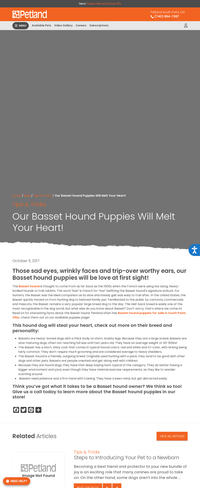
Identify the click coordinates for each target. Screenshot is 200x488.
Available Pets (41, 25)
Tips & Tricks (42, 195)
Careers (81, 25)
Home (16, 195)
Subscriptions (99, 25)
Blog (27, 195)
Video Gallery (63, 25)
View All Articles (172, 436)
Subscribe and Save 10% (104, 3)
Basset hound (29, 286)
